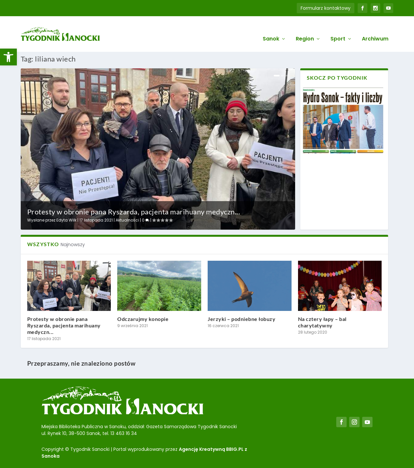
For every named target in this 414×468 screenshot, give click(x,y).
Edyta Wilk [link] (66, 220)
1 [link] (277, 75)
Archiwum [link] (375, 30)
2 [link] (282, 75)
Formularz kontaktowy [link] (326, 8)
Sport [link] (337, 30)
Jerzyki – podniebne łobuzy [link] (241, 319)
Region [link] (305, 30)
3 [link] (287, 75)
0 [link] (145, 220)
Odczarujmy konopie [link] (142, 319)
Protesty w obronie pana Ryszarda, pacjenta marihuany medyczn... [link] (133, 211)
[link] (8, 57)
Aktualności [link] (127, 220)
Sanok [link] (271, 30)
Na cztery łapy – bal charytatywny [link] (322, 322)
